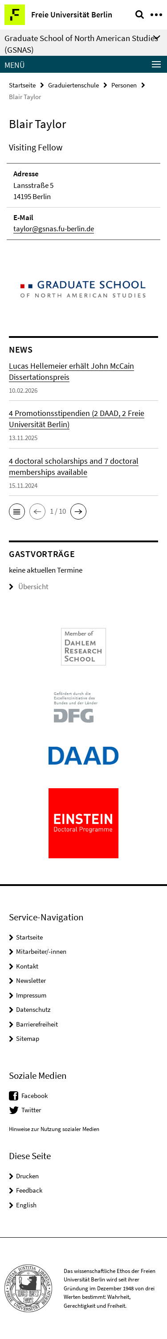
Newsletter (31, 980)
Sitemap (27, 1038)
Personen (124, 85)
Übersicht (29, 586)
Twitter (31, 1110)
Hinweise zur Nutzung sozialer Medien (54, 1129)
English (26, 1205)
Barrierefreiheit (37, 1024)
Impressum (31, 995)
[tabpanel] (83, 190)
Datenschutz (33, 1009)
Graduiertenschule (73, 85)
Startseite (22, 85)
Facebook (34, 1095)
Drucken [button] (27, 1176)
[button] (17, 511)
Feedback (29, 1190)
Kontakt (27, 966)
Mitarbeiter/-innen (41, 951)
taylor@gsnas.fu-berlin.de (53, 228)
